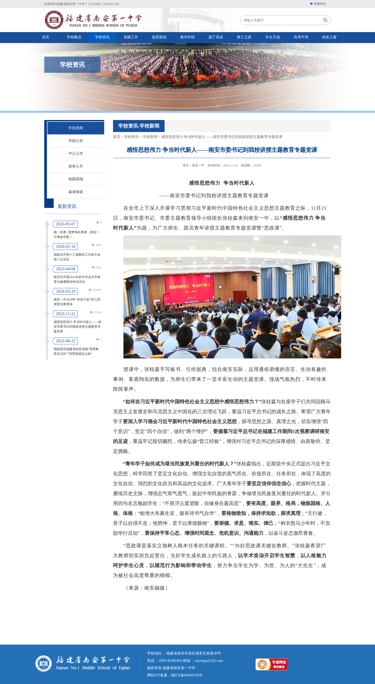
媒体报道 (75, 192)
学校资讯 (131, 137)
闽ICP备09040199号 (186, 675)
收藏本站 (320, 3)
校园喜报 (75, 179)
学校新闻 (75, 128)
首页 (116, 137)
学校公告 (75, 141)
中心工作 (75, 153)
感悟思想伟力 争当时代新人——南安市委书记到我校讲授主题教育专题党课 (77, 326)
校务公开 (75, 166)
